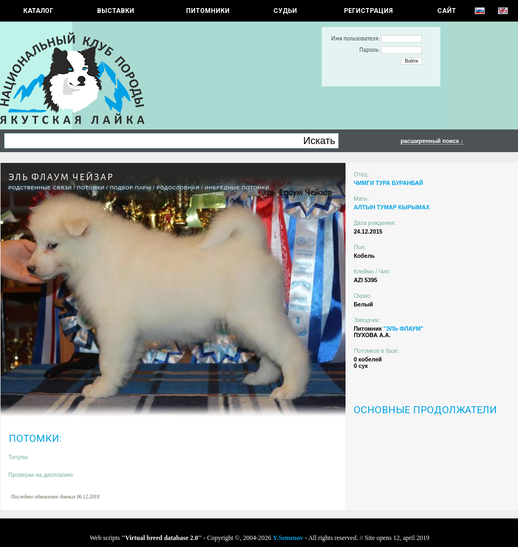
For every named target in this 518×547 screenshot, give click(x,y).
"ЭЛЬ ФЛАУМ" (403, 328)
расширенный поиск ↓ (432, 141)
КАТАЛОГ (38, 11)
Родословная (177, 187)
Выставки (115, 11)
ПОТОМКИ (91, 187)
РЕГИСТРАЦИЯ (368, 11)
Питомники (208, 11)
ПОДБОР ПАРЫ (130, 187)
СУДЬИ (285, 11)
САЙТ (446, 11)
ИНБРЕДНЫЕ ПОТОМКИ (237, 187)
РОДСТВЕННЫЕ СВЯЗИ (40, 187)
